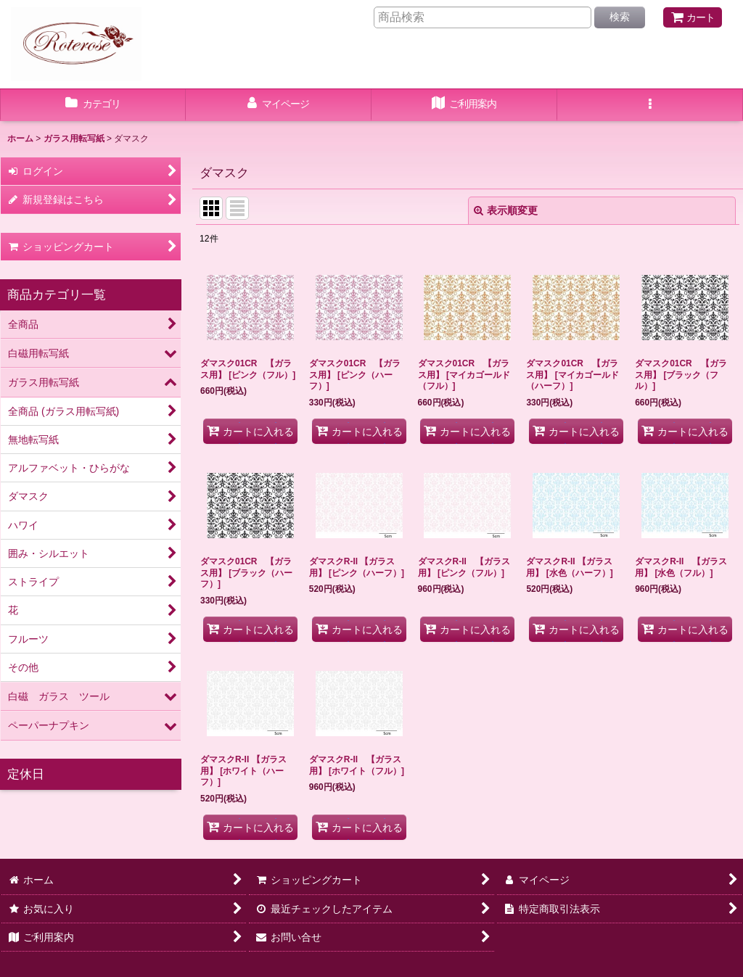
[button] (650, 105)
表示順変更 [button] (506, 210)
